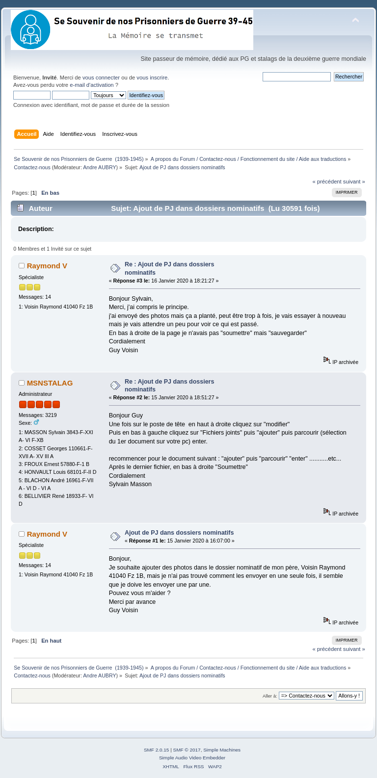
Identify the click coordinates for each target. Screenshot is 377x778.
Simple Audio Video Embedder (192, 757)
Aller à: (270, 696)
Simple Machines (222, 749)
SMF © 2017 (187, 749)
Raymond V (47, 265)
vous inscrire (151, 77)
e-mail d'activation (91, 85)
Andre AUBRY (99, 167)
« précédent (326, 181)
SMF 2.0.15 (156, 749)
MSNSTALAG (50, 383)
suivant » (354, 181)
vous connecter (101, 77)
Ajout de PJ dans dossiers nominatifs (179, 532)
